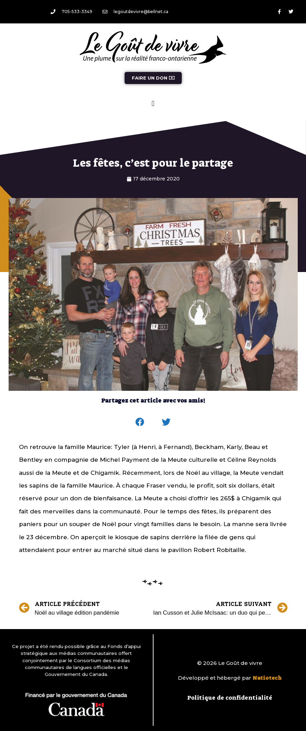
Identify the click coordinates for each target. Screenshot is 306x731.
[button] (153, 103)
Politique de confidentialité (229, 697)
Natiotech (267, 678)
